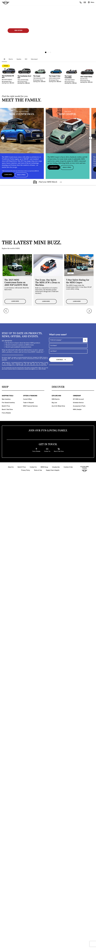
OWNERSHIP (77, 396)
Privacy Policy (25, 470)
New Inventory (6, 399)
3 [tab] (50, 52)
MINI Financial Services (30, 406)
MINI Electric (56, 399)
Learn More (8, 174)
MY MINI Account (78, 399)
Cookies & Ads (68, 467)
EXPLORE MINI (56, 396)
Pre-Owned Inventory (8, 402)
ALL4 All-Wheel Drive (58, 406)
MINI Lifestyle (77, 409)
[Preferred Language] (68, 340)
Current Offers (27, 399)
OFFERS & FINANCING (30, 396)
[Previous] (2, 138)
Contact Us (33, 467)
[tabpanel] (48, 31)
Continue (61, 360)
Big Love (54, 402)
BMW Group (44, 467)
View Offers (18, 30)
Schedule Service (78, 402)
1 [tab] (45, 52)
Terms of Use (38, 470)
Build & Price (21, 175)
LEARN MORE (15, 301)
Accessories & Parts (79, 406)
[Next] (90, 138)
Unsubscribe (56, 467)
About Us (11, 467)
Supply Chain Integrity (52, 470)
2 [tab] (48, 52)
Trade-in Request (28, 402)
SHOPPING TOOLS (7, 396)
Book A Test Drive (7, 409)
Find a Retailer (6, 413)
